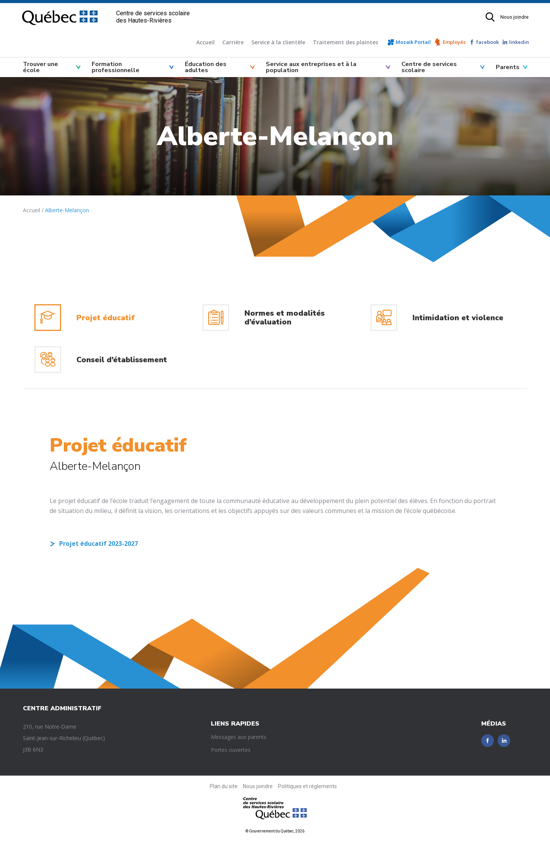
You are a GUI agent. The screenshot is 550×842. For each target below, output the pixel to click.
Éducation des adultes (205, 67)
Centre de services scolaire (429, 67)
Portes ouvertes (231, 749)
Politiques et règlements (307, 786)
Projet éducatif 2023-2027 (98, 543)
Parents (507, 67)
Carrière (233, 42)
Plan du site (224, 786)
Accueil (205, 42)
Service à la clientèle (278, 42)
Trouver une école (40, 67)
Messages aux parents (239, 736)
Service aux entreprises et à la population (311, 67)
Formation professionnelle (115, 67)
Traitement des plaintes (345, 42)
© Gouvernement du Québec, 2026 (275, 831)
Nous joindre (514, 17)
